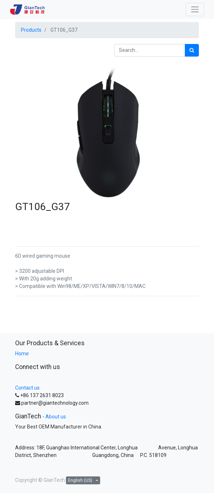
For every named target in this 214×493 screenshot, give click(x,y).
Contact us (27, 388)
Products (31, 30)
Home (22, 353)
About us (55, 416)
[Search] (192, 50)
